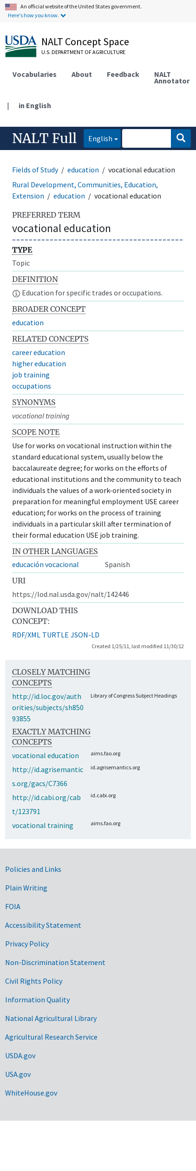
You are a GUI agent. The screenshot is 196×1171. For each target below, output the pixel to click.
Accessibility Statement (43, 925)
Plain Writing (26, 887)
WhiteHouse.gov (31, 1092)
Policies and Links (33, 869)
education (83, 169)
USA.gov (18, 1074)
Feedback (123, 74)
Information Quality (37, 999)
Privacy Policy (27, 943)
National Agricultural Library (51, 1018)
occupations (31, 385)
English (98, 137)
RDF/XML (26, 634)
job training (31, 374)
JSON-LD (85, 634)
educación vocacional (45, 564)
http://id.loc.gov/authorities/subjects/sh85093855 (48, 707)
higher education (39, 363)
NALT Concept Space (85, 41)
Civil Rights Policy (33, 981)
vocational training (42, 825)
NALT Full (44, 138)
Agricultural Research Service (51, 1036)
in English (35, 105)
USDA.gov (20, 1055)
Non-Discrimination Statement (55, 962)
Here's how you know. (33, 15)
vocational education (45, 755)
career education (38, 352)
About (82, 74)
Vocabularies (35, 74)
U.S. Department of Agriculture (83, 51)
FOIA (12, 906)
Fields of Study (35, 169)
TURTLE (55, 634)
